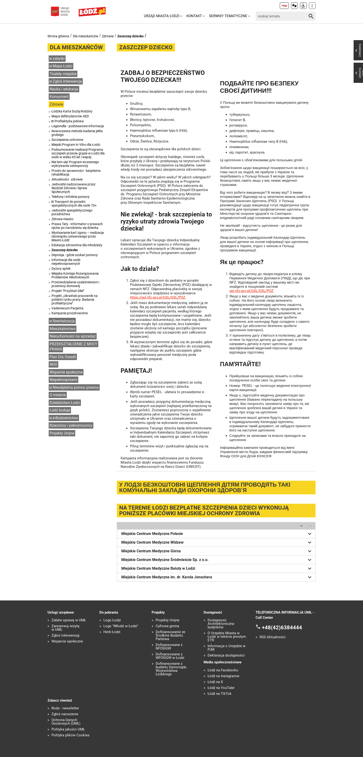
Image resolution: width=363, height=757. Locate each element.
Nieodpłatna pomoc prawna (76, 387)
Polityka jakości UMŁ (68, 729)
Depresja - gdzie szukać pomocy (74, 255)
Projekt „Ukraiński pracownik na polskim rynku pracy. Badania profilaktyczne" (74, 299)
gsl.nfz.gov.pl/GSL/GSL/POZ (251, 291)
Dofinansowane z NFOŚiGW (169, 646)
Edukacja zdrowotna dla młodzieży (76, 245)
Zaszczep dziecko (130, 36)
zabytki (59, 58)
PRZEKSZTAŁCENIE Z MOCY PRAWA (73, 347)
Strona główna (58, 36)
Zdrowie (108, 36)
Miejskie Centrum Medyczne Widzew (217, 542)
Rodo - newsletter (65, 708)
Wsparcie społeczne (66, 372)
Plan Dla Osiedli (63, 357)
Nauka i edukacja (64, 89)
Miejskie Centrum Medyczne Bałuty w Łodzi (217, 568)
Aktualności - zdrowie (67, 179)
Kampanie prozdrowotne (69, 313)
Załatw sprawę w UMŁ (68, 620)
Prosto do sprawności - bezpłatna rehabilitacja (76, 172)
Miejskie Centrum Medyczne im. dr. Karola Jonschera (217, 577)
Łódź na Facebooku (223, 670)
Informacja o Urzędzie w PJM (226, 647)
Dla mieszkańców (85, 36)
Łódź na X (215, 682)
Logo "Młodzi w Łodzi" (120, 626)
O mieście (58, 395)
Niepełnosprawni (63, 379)
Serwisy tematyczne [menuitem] (228, 16)
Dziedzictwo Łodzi (65, 402)
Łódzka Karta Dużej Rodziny (71, 111)
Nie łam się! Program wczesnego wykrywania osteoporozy (75, 164)
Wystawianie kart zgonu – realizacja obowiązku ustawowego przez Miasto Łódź (77, 236)
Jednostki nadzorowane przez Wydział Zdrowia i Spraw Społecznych (73, 188)
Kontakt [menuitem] (194, 16)
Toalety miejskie (63, 74)
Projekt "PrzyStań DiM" (67, 291)
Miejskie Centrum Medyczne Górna (217, 551)
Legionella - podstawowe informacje (77, 126)
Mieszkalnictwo (62, 329)
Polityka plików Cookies (70, 735)
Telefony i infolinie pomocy (70, 197)
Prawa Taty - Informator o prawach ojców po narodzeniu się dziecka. (77, 226)
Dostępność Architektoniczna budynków (221, 624)
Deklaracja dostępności (226, 655)
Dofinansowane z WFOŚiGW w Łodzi (170, 656)
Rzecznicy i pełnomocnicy (71, 425)
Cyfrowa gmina (167, 626)
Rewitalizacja (64, 321)
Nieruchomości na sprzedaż (73, 336)
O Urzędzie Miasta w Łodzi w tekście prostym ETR (227, 636)
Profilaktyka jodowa (69, 121)
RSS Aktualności (273, 637)
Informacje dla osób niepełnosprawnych (65, 261)
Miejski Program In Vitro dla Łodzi (75, 144)
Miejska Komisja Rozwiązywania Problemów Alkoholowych (75, 275)
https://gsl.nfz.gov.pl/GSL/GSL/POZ (157, 297)
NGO (53, 364)
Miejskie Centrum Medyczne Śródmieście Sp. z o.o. (217, 560)
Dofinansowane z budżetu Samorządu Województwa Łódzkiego (171, 669)
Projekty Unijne (62, 433)
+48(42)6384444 (282, 627)
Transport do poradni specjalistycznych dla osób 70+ (74, 203)
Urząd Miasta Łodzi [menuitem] (161, 16)
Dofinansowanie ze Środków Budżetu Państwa (170, 635)
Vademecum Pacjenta (67, 308)
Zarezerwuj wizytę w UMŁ (65, 627)
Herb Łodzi (111, 632)
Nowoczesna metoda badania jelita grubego (77, 133)
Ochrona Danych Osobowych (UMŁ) (65, 721)
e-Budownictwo (65, 418)
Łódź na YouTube (221, 688)
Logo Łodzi (112, 620)
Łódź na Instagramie (223, 676)
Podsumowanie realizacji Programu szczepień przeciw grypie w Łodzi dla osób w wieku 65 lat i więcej (78, 153)
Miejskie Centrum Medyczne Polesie (217, 533)
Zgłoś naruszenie (64, 714)
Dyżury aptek (61, 268)
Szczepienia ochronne (67, 140)
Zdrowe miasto (62, 219)
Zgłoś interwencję (67, 81)
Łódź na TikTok (220, 694)
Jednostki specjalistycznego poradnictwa (71, 212)
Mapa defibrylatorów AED (70, 116)
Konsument (59, 96)
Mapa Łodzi (62, 66)
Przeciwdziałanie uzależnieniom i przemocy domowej (75, 284)
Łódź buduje (60, 410)
